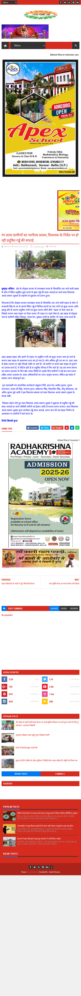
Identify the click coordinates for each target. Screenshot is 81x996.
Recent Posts (21, 774)
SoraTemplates (33, 871)
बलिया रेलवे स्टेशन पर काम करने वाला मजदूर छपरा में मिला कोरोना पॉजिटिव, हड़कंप (47, 813)
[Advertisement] (40, 596)
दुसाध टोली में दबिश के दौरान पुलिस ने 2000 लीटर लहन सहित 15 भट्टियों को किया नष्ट (46, 760)
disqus (64, 608)
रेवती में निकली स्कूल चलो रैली (26, 747)
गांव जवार (52, 246)
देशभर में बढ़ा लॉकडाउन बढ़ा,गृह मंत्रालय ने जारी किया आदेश (39, 838)
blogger (54, 608)
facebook (74, 608)
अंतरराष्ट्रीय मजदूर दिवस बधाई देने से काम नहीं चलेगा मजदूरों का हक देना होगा (45, 825)
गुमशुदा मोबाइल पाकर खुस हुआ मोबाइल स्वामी (32, 734)
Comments (60, 774)
